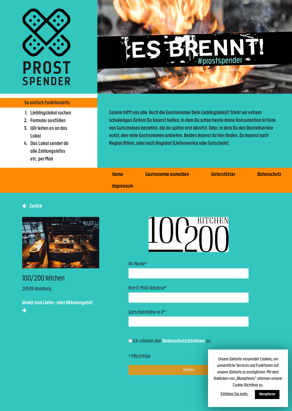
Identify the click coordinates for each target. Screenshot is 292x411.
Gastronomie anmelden (167, 174)
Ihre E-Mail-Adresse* (189, 294)
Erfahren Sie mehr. (234, 394)
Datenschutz (269, 174)
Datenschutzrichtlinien (183, 341)
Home (117, 174)
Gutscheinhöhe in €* (189, 318)
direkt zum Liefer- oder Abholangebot (57, 307)
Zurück (32, 206)
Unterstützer (223, 174)
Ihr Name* (189, 270)
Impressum (122, 186)
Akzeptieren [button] (267, 394)
